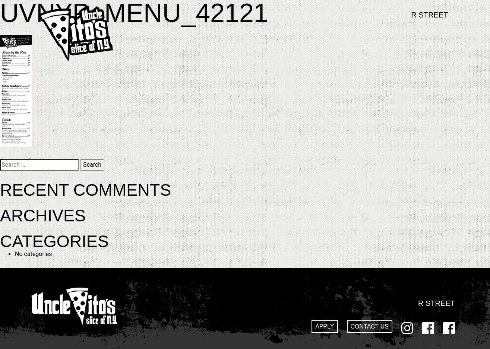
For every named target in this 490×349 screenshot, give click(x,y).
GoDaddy (449, 328)
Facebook (428, 328)
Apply (324, 326)
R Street (429, 15)
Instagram (407, 328)
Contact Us (370, 326)
